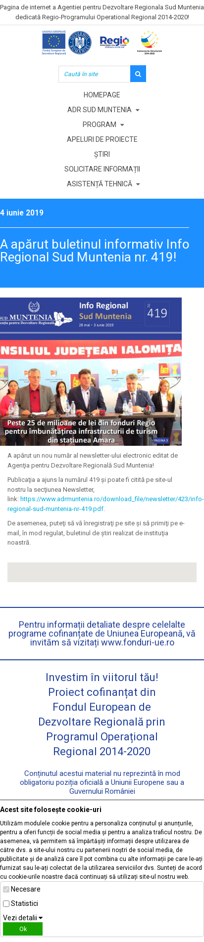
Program (99, 124)
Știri (102, 154)
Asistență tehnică (99, 184)
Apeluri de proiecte (102, 139)
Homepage (102, 95)
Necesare (26, 889)
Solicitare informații (102, 169)
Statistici (24, 903)
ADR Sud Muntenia (99, 110)
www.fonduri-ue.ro (137, 642)
